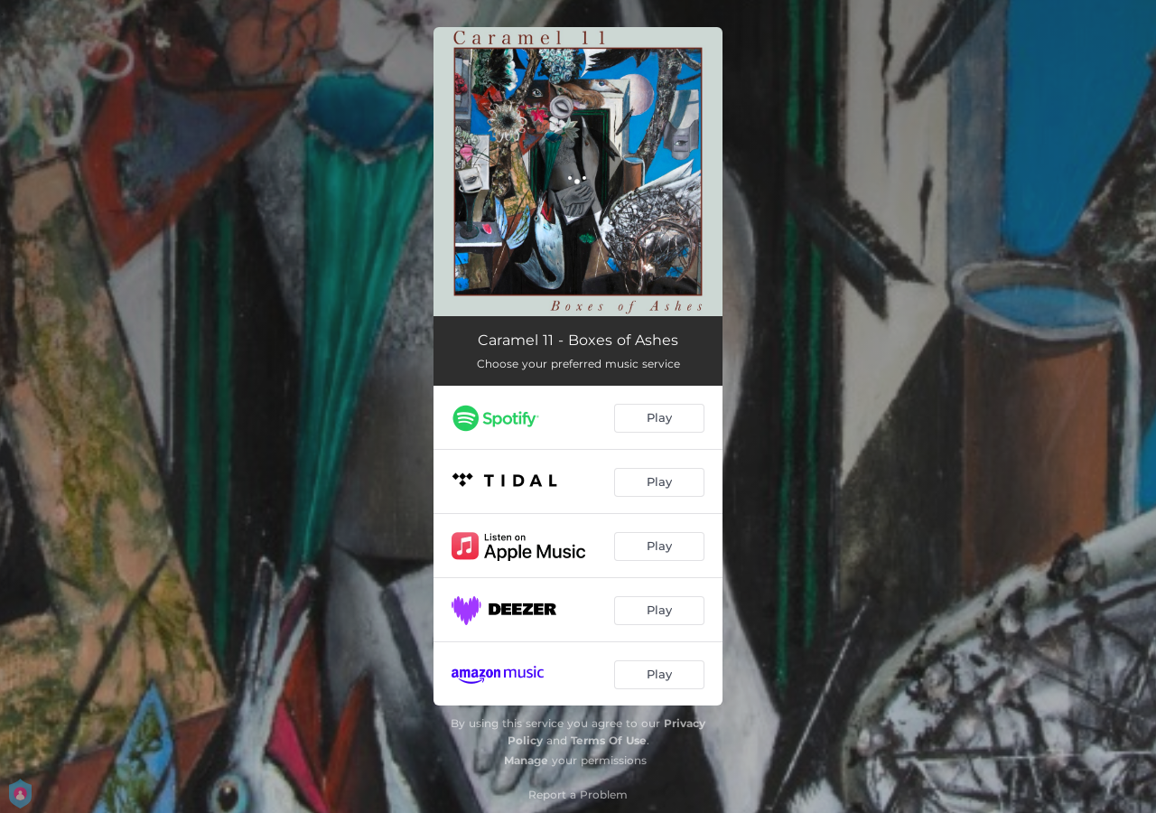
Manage (526, 760)
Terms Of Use (609, 740)
